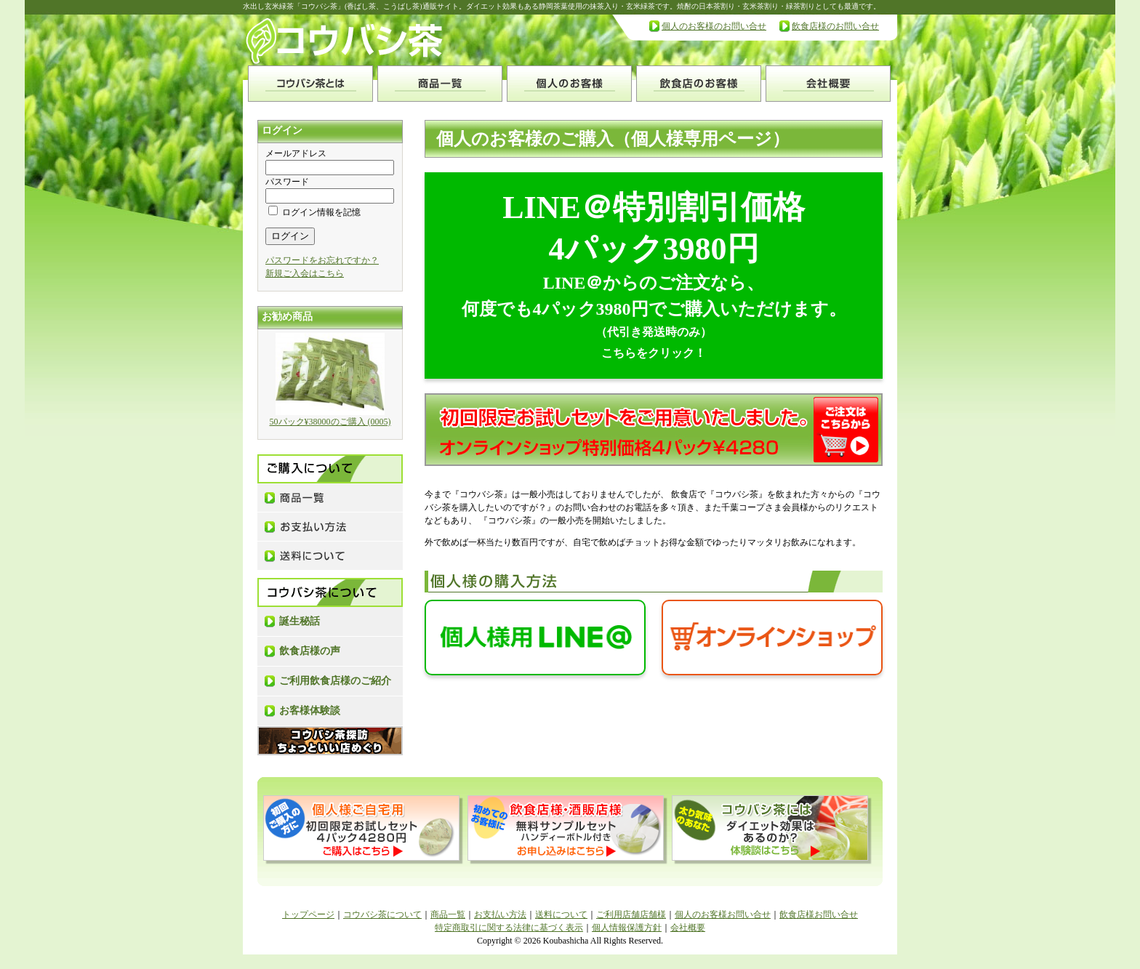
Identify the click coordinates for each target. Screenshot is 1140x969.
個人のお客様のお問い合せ (714, 26)
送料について (561, 914)
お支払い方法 (500, 914)
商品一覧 (447, 914)
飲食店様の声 (309, 651)
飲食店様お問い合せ (818, 914)
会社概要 (687, 927)
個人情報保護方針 (627, 927)
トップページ (308, 914)
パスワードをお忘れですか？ (322, 260)
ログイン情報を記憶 (314, 212)
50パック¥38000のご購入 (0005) (330, 422)
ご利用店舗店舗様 (631, 914)
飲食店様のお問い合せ (835, 26)
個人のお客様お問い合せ (723, 914)
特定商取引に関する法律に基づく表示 (509, 927)
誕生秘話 (299, 621)
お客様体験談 (309, 710)
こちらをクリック (647, 353)
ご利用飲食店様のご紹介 (335, 680)
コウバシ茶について (382, 914)
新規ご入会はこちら (304, 273)
